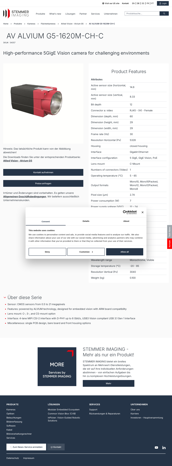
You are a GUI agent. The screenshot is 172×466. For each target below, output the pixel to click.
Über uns (135, 409)
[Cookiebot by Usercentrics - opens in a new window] (125, 212)
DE (138, 3)
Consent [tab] (46, 221)
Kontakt (125, 3)
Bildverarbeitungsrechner (19, 433)
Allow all (125, 252)
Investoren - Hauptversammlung (147, 417)
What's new (55, 13)
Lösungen (70, 13)
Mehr (108, 383)
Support (93, 409)
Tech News (169, 232)
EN (133, 3)
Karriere (135, 413)
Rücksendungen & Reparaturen (104, 413)
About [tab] (126, 221)
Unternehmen (110, 13)
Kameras (31, 24)
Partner (83, 13)
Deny (47, 252)
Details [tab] (86, 221)
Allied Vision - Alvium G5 (72, 24)
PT (152, 3)
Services (95, 13)
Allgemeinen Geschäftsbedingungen (24, 196)
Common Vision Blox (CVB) (62, 413)
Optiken (10, 413)
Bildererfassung (14, 421)
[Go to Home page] (16, 13)
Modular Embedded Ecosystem (64, 409)
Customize (86, 252)
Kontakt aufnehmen (43, 172)
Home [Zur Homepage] (5, 24)
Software (10, 425)
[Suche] (164, 13)
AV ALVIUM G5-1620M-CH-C (102, 24)
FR (148, 3)
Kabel (9, 429)
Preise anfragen (43, 183)
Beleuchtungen (13, 417)
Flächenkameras (48, 24)
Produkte (40, 13)
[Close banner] (143, 212)
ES (143, 3)
